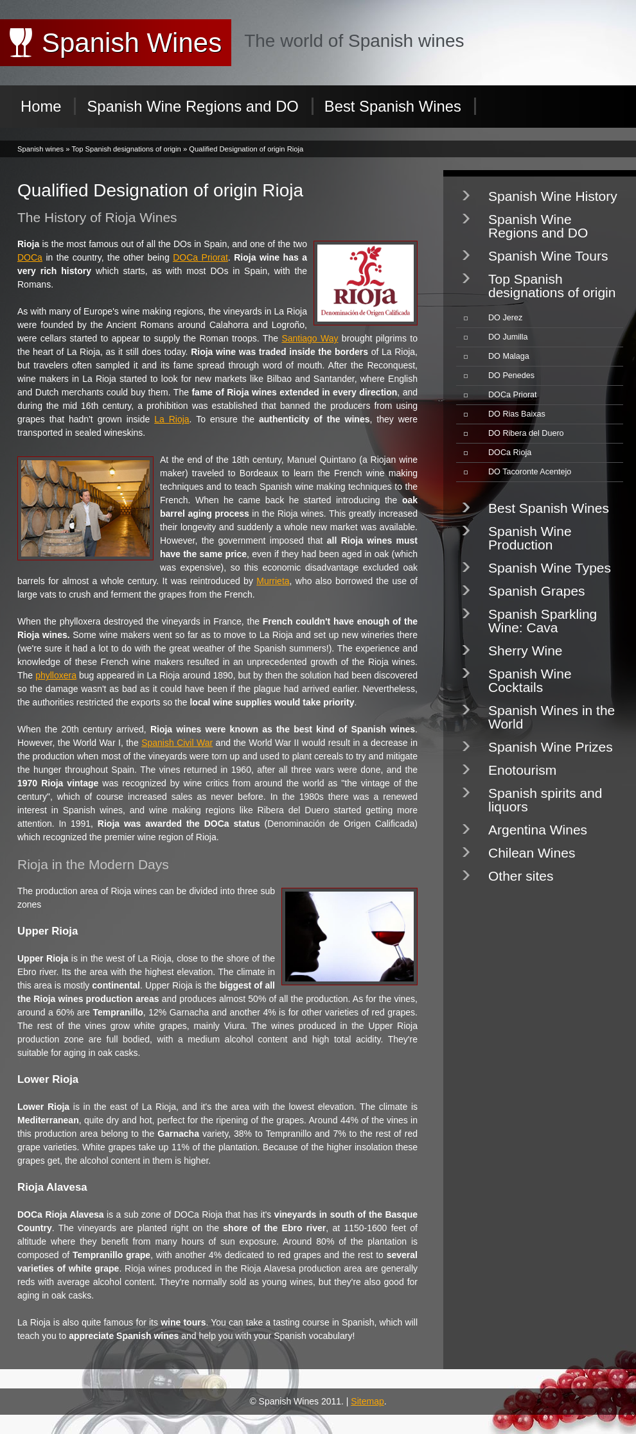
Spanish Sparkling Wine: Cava (542, 621)
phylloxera (55, 675)
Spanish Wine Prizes (550, 746)
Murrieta (272, 581)
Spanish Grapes (536, 590)
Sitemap (367, 1401)
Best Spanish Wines (392, 106)
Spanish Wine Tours (548, 255)
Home (41, 106)
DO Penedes (511, 375)
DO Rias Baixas (516, 414)
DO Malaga (508, 356)
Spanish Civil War (177, 743)
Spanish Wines (132, 43)
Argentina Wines (537, 829)
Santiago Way (309, 338)
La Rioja (171, 419)
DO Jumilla (508, 337)
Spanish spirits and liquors (545, 800)
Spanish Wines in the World (551, 717)
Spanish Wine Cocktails (530, 680)
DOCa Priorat (200, 257)
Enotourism (522, 770)
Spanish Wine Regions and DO (192, 106)
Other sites (521, 875)
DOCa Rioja (509, 452)
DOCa (29, 257)
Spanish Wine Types (549, 567)
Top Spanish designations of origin (126, 149)
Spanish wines (40, 149)
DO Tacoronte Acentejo (529, 471)
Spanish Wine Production (530, 538)
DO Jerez (505, 317)
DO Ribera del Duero (526, 433)
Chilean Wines (531, 852)
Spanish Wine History (552, 196)
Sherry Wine (525, 650)
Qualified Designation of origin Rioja (246, 149)
